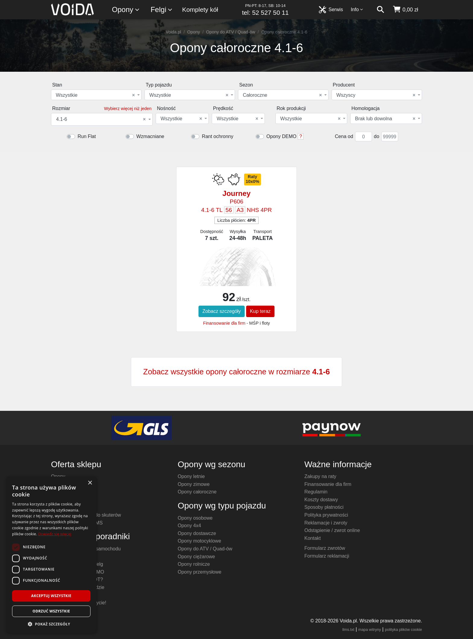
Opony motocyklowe (199, 540)
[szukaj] (380, 9)
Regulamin (315, 491)
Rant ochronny (217, 136)
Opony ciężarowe (196, 556)
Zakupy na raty (320, 476)
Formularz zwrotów (324, 548)
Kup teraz (260, 311)
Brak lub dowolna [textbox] (385, 118)
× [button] (89, 483)
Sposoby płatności (324, 507)
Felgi (162, 9)
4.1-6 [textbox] (101, 119)
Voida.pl (173, 32)
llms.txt (348, 629)
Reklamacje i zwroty (325, 522)
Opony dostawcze (197, 533)
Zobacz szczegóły (221, 311)
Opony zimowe (194, 484)
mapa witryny (369, 629)
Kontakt (312, 538)
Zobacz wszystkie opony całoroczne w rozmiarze (236, 371)
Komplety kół (200, 9)
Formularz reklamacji (326, 556)
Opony (126, 9)
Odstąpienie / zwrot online (332, 530)
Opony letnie (191, 476)
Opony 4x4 (189, 525)
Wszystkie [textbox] (95, 95)
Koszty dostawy (321, 499)
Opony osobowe (195, 518)
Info (357, 9)
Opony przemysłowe (199, 571)
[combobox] (96, 95)
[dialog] (51, 555)
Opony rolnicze (194, 564)
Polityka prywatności (326, 515)
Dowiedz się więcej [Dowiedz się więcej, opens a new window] (54, 534)
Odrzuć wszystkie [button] (51, 611)
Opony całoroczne (197, 491)
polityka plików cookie (403, 629)
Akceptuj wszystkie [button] (51, 595)
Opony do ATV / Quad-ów (230, 32)
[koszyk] (405, 9)
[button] (51, 624)
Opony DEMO (281, 136)
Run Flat (87, 136)
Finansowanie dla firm (224, 323)
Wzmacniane (150, 136)
